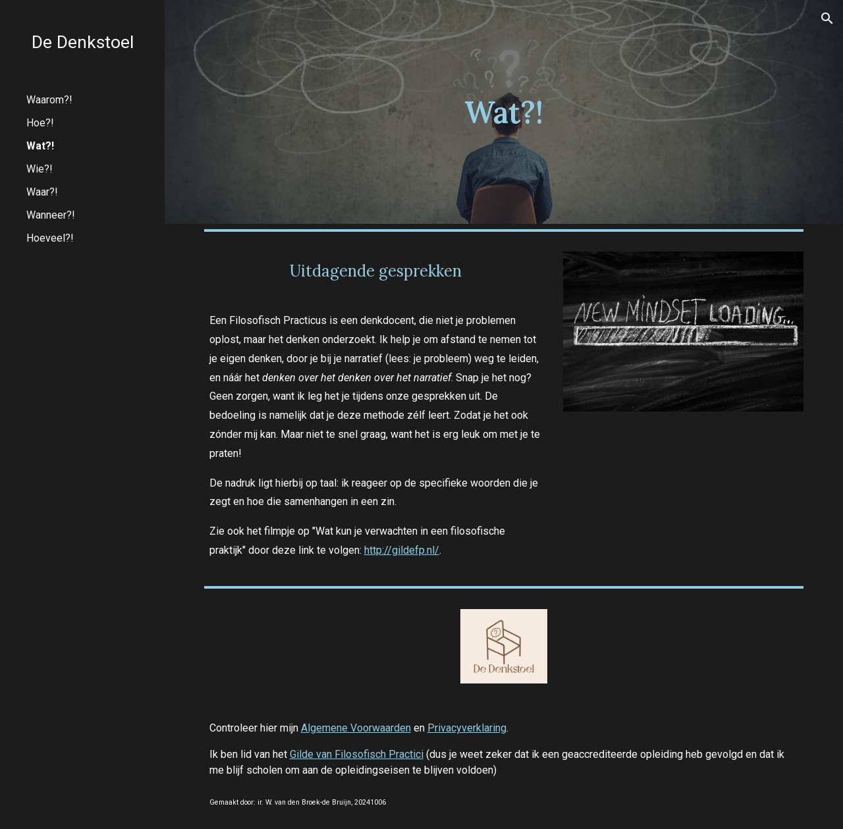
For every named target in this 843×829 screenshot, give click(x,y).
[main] (503, 112)
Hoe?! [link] (40, 123)
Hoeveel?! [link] (50, 238)
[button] (827, 18)
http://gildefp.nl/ (401, 550)
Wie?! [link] (39, 169)
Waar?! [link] (42, 192)
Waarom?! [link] (49, 100)
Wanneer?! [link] (50, 215)
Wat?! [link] (40, 146)
